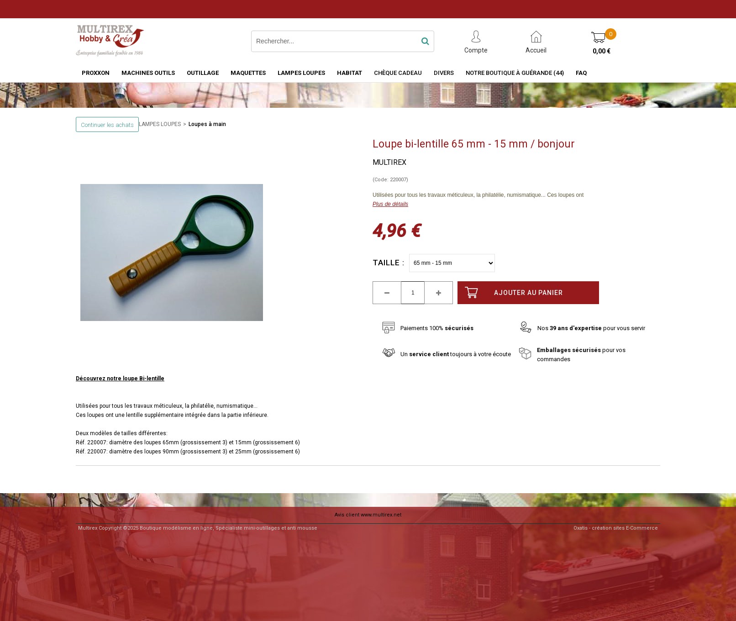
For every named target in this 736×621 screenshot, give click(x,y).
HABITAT (349, 72)
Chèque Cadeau (398, 72)
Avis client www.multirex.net (368, 515)
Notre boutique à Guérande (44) (515, 72)
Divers (444, 72)
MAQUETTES (248, 72)
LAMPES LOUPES (301, 72)
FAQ (581, 72)
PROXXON (96, 72)
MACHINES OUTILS (148, 72)
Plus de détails (390, 204)
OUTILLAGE (203, 72)
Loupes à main (207, 124)
